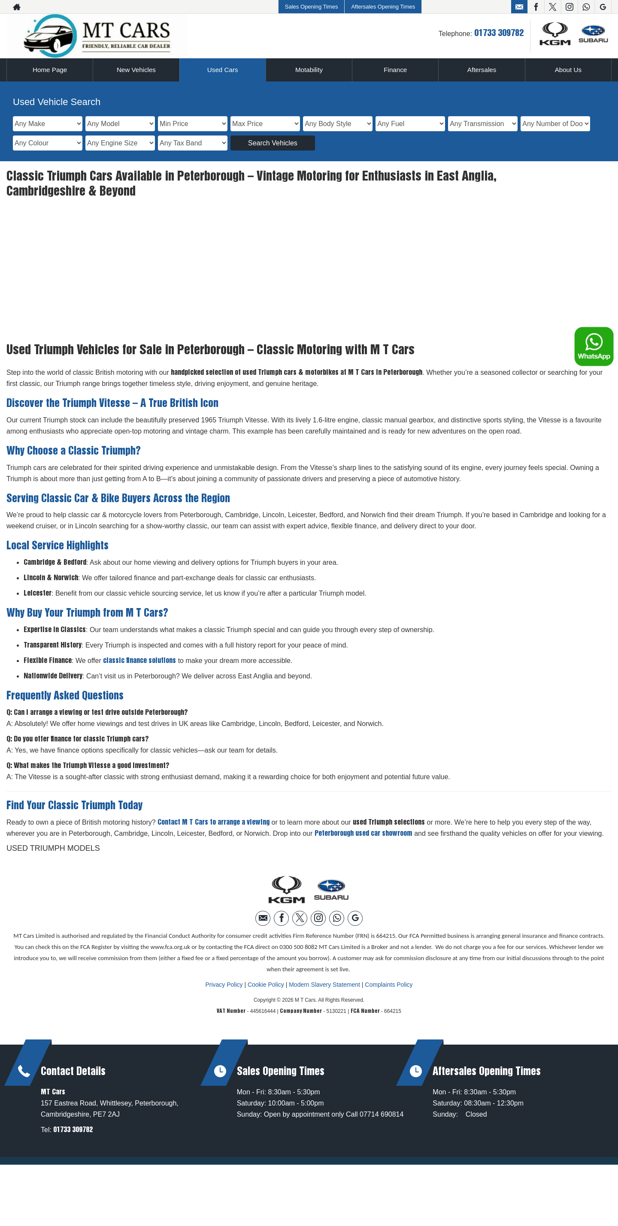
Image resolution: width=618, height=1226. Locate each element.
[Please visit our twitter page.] (552, 7)
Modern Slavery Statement (324, 930)
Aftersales (482, 69)
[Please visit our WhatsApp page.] (586, 7)
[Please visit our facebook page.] (535, 7)
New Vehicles (136, 69)
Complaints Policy (388, 930)
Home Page (50, 69)
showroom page (209, 213)
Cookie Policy (266, 930)
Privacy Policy (223, 930)
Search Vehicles (272, 143)
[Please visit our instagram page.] (569, 7)
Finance (395, 69)
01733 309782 (499, 33)
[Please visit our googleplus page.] (602, 7)
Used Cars (222, 69)
